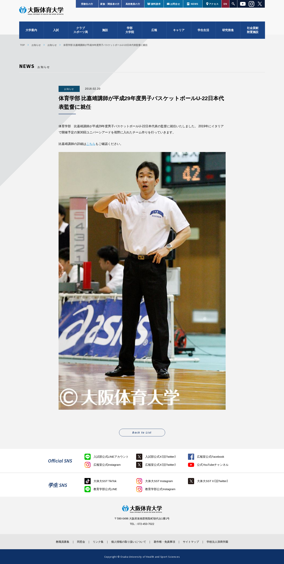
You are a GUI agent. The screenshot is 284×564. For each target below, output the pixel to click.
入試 (56, 31)
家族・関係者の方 (110, 4)
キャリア (179, 31)
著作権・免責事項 (165, 541)
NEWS (194, 4)
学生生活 (203, 31)
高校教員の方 (133, 4)
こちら (90, 143)
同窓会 (79, 541)
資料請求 (156, 4)
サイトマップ (193, 541)
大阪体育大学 (41, 12)
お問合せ (175, 4)
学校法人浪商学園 (220, 541)
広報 (154, 31)
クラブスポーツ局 (80, 31)
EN (225, 4)
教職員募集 (60, 541)
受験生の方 (87, 4)
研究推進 (228, 31)
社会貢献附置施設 (252, 31)
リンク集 (97, 541)
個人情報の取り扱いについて (128, 541)
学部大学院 (129, 31)
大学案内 (31, 31)
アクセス (214, 4)
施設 (105, 31)
